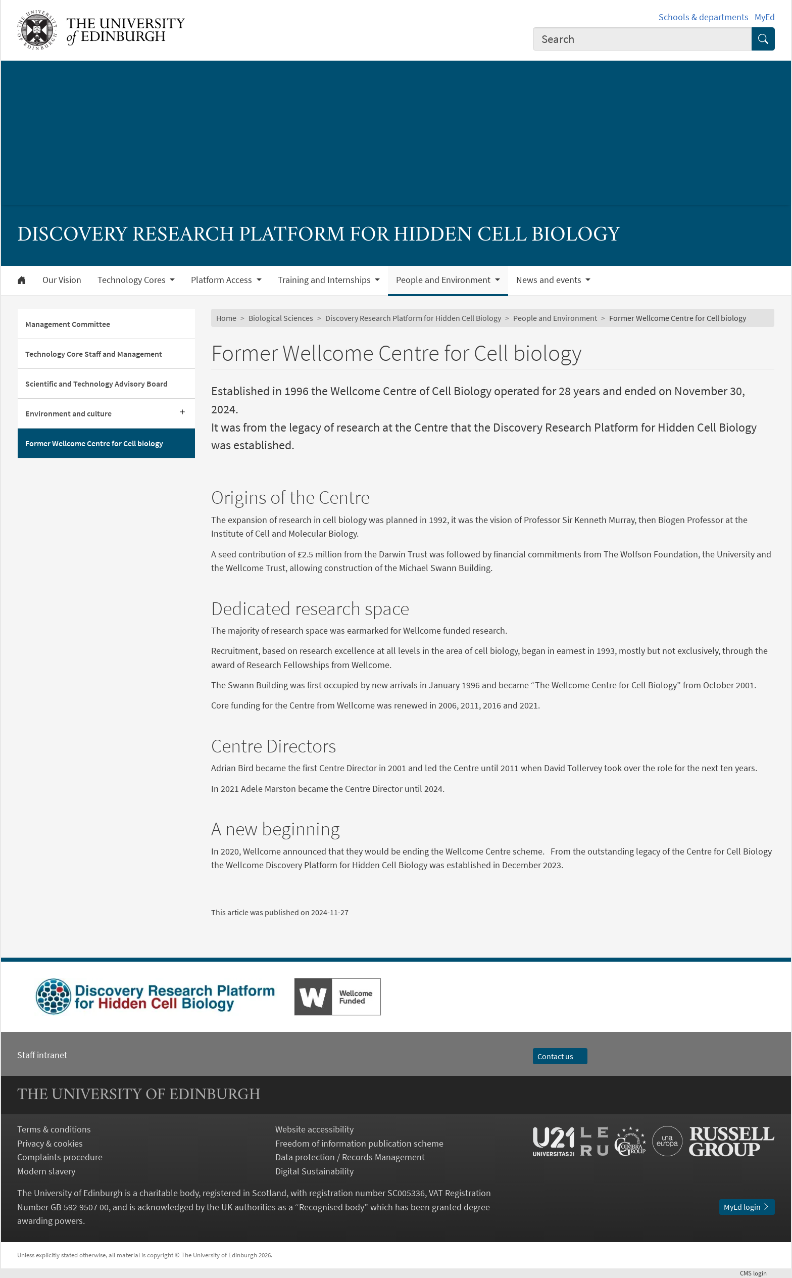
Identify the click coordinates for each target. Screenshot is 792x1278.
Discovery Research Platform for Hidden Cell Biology (413, 318)
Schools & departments (704, 17)
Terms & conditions (54, 1129)
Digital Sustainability (314, 1171)
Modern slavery (46, 1171)
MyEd (765, 17)
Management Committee (67, 324)
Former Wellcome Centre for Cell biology (94, 443)
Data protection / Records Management (350, 1157)
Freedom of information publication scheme (359, 1143)
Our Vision (61, 280)
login (757, 1273)
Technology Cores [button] (132, 280)
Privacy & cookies (50, 1143)
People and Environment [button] (444, 280)
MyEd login (747, 1207)
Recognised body (331, 1207)
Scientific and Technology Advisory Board (96, 383)
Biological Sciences (281, 318)
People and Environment (555, 318)
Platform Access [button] (222, 280)
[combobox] (642, 39)
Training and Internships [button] (325, 280)
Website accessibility (314, 1129)
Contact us (560, 1056)
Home (226, 318)
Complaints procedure (60, 1157)
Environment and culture (68, 413)
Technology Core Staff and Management (93, 354)
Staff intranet (42, 1055)
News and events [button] (549, 280)
